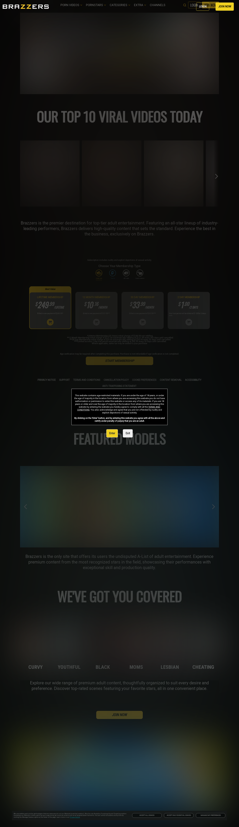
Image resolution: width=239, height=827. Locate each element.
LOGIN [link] (202, 6)
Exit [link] (128, 433)
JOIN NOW (224, 6)
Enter (112, 433)
